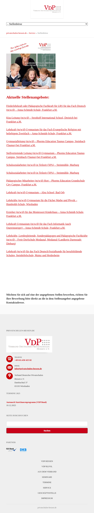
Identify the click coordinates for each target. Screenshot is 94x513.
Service (32, 33)
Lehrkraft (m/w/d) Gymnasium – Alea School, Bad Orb (35, 192)
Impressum (47, 498)
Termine (47, 482)
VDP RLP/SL (47, 466)
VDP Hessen (47, 461)
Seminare (47, 477)
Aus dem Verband (47, 472)
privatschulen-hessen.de (16, 33)
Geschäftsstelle (47, 493)
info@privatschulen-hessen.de (28, 368)
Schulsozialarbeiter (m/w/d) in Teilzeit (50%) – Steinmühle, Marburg (42, 165)
